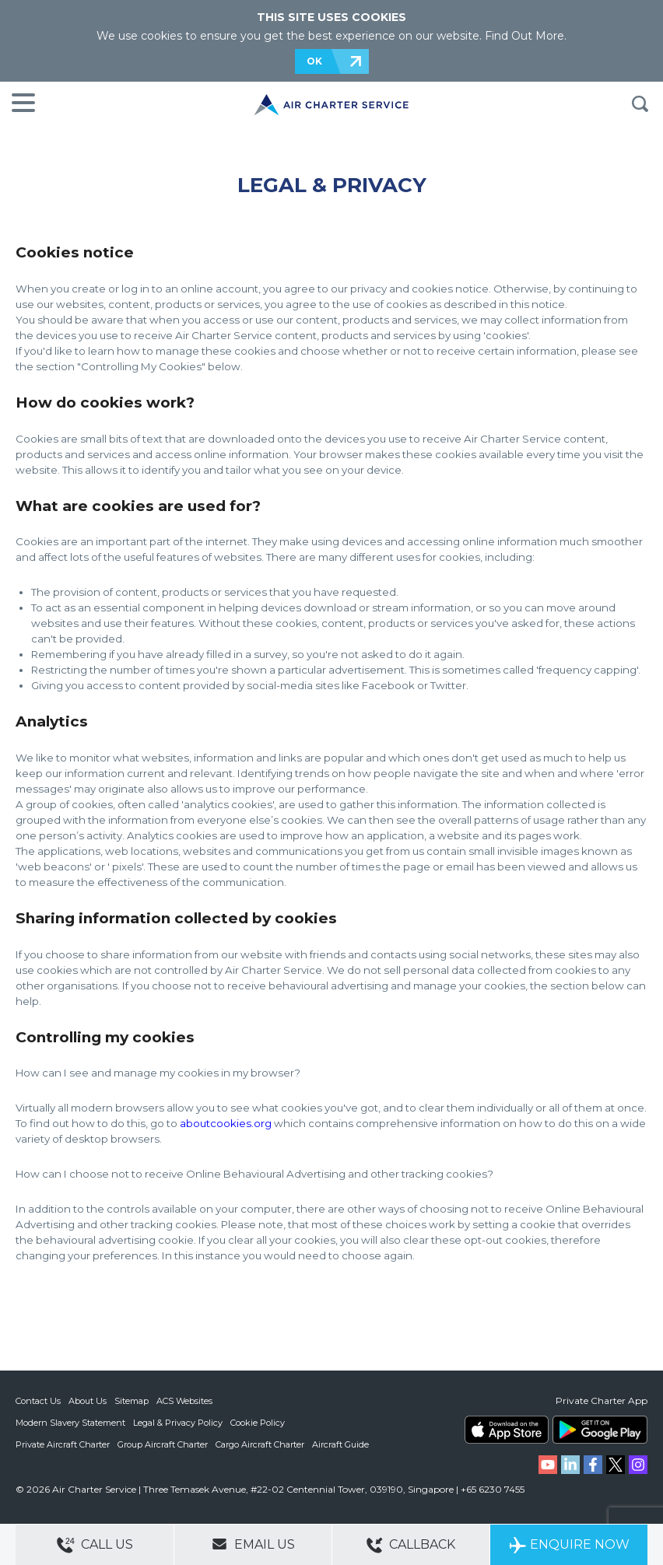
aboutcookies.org (226, 1123)
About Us (87, 1400)
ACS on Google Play (599, 1430)
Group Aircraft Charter (163, 1444)
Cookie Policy (257, 1422)
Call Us (95, 1545)
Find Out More (524, 36)
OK (314, 61)
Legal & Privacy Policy (178, 1422)
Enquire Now (569, 1545)
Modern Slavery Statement (70, 1422)
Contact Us (38, 1400)
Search (639, 104)
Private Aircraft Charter (63, 1444)
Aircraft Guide (340, 1444)
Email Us (253, 1544)
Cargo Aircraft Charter (260, 1444)
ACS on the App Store (507, 1430)
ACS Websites (184, 1400)
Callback (411, 1545)
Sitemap (131, 1400)
